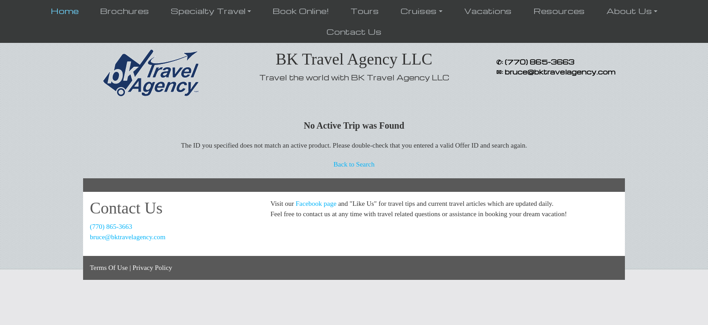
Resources (559, 10)
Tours (364, 10)
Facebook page (316, 203)
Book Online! (301, 10)
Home (65, 10)
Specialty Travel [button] (208, 10)
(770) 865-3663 (111, 226)
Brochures (124, 10)
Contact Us (354, 31)
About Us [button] (629, 10)
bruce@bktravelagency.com (127, 237)
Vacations (488, 10)
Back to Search (354, 164)
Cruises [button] (419, 10)
